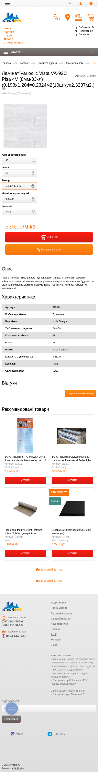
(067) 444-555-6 (12, 621)
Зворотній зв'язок (49, 569)
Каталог (12, 52)
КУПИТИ (49, 237)
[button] (7, 3)
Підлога (9, 32)
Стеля (8, 35)
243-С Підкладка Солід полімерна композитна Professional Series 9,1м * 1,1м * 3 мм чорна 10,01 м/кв (72, 458)
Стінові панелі (13, 42)
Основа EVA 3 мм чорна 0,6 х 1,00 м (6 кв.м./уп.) (71, 532)
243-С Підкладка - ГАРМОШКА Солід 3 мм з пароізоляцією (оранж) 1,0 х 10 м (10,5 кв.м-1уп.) (25, 458)
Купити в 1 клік (49, 250)
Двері (7, 28)
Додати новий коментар (80, 393)
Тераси (8, 39)
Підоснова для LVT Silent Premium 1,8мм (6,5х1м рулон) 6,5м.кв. (23, 532)
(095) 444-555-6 (12, 624)
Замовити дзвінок (14, 617)
